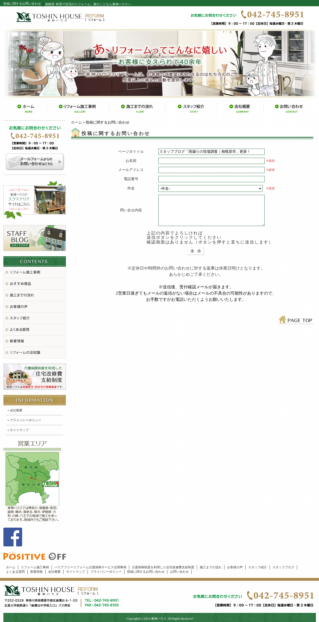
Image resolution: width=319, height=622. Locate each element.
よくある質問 (15, 572)
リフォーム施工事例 (35, 567)
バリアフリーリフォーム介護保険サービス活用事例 (90, 567)
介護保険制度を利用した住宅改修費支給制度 (163, 567)
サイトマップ (19, 430)
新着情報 (36, 572)
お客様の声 (235, 567)
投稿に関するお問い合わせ (146, 572)
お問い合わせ (179, 572)
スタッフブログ (283, 567)
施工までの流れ (211, 567)
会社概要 (16, 410)
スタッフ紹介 (257, 567)
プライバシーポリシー (25, 420)
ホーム (76, 122)
